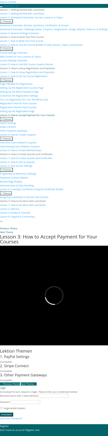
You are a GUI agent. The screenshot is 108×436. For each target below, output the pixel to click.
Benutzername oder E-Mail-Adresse (19, 395)
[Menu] (1, 221)
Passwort (5, 402)
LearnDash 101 (11, 5)
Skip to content (8, 1)
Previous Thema (10, 384)
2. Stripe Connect (14, 365)
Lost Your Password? (11, 418)
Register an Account (10, 434)
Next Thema (29, 384)
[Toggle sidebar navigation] (1, 6)
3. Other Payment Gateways (23, 374)
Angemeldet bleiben (13, 408)
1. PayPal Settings (14, 356)
